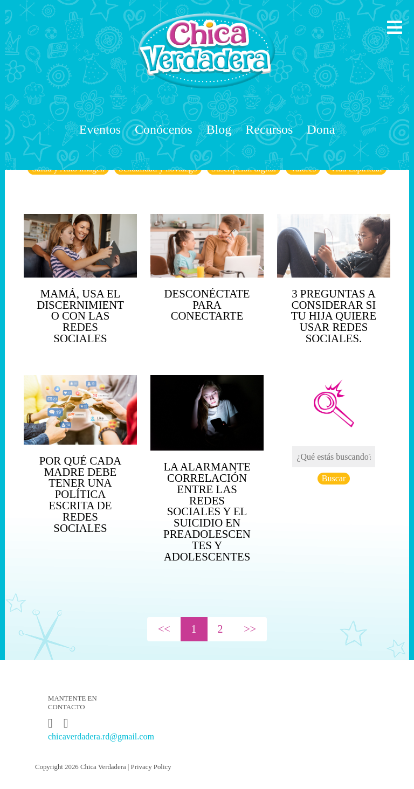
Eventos (100, 129)
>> (250, 629)
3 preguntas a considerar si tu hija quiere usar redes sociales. (333, 315)
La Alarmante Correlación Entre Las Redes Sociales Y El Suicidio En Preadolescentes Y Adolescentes (207, 511)
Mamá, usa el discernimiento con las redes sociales (80, 315)
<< (164, 629)
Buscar (334, 478)
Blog (219, 129)
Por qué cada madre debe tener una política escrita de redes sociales (80, 494)
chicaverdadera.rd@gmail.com (101, 736)
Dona (321, 129)
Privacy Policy (151, 767)
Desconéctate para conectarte (207, 304)
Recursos (269, 129)
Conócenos (163, 129)
